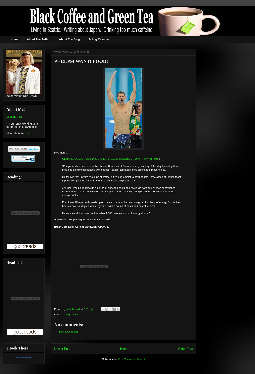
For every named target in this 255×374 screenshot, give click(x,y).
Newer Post (62, 348)
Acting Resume (98, 39)
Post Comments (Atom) (131, 359)
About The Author (38, 39)
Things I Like (70, 314)
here (28, 133)
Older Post (185, 348)
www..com (23, 357)
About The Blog (69, 39)
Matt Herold (14, 117)
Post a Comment (68, 331)
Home (14, 39)
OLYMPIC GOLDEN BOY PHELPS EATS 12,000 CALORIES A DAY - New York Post (110, 158)
